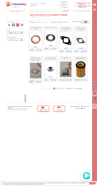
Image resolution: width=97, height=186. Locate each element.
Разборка (33, 3)
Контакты (33, 5)
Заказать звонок (65, 2)
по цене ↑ (45, 22)
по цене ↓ (40, 22)
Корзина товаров (83, 11)
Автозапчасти (16, 11)
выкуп (94, 5)
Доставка (42, 3)
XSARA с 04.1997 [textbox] (14, 33)
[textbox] (15, 40)
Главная (33, 16)
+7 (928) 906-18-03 (82, 6)
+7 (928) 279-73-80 (82, 3)
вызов (94, 10)
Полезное (65, 7)
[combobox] (15, 33)
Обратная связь (65, 5)
